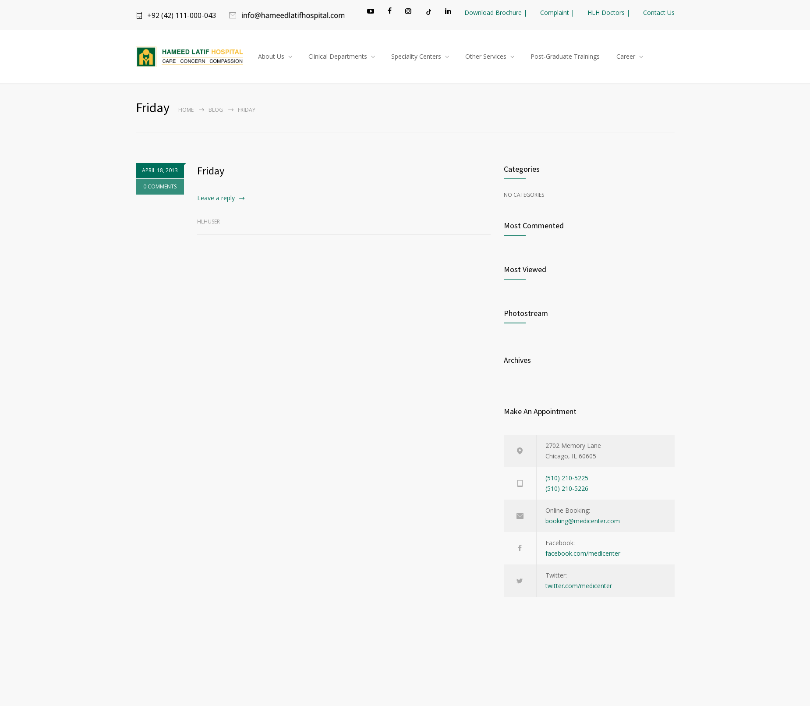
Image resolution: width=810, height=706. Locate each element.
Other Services (485, 56)
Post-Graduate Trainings (565, 56)
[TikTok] (428, 11)
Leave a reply (216, 198)
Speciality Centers (416, 56)
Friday (210, 170)
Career (625, 56)
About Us (271, 56)
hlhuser (208, 221)
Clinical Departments (337, 56)
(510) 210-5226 (566, 488)
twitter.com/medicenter (578, 586)
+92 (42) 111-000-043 (181, 15)
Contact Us (659, 12)
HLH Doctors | (608, 12)
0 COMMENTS (155, 186)
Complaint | (557, 12)
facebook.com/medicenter (582, 553)
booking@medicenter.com (582, 521)
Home (186, 110)
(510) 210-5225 (566, 478)
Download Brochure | (495, 12)
